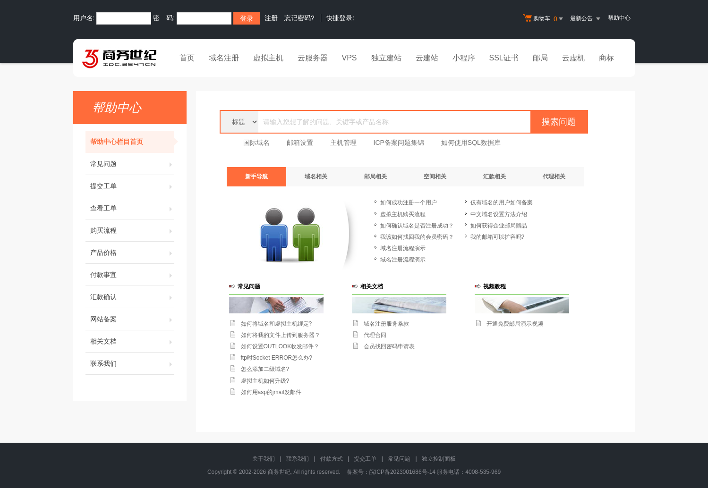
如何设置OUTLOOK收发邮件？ (280, 346)
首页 (187, 58)
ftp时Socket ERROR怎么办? (276, 357)
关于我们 (263, 458)
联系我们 (132, 363)
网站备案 (132, 319)
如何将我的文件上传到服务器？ (280, 335)
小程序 (463, 58)
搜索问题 (559, 121)
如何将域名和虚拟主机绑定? (276, 323)
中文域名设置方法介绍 (498, 214)
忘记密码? (299, 18)
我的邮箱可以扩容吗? (497, 237)
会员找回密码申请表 (389, 346)
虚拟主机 (268, 58)
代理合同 (375, 335)
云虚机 (573, 58)
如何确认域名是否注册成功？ (417, 225)
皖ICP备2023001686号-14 (402, 472)
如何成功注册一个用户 (408, 202)
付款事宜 (132, 274)
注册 (271, 18)
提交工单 (132, 186)
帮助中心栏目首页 (132, 141)
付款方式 (331, 458)
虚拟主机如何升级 (263, 381)
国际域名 (256, 142)
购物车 (544, 19)
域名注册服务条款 (386, 323)
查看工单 (132, 208)
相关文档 (132, 341)
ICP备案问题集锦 (399, 142)
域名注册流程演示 (403, 248)
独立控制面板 (439, 458)
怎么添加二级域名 (263, 369)
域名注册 (224, 58)
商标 (606, 58)
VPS (349, 58)
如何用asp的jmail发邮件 (271, 392)
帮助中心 (619, 18)
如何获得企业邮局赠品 (498, 225)
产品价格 (132, 252)
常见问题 (132, 164)
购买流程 (132, 230)
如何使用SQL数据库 (471, 142)
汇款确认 (132, 297)
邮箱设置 (300, 142)
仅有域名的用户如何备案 (501, 202)
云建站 (427, 58)
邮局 (540, 58)
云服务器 (313, 58)
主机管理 (343, 142)
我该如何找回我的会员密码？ (417, 237)
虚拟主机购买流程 (403, 214)
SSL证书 (504, 58)
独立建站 (386, 58)
